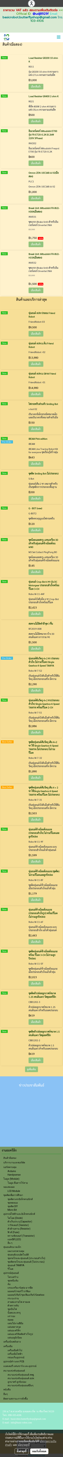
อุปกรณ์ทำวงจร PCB (13, 1361)
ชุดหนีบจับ (13, 1280)
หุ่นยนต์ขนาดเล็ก (12, 1247)
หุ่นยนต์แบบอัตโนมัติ (18, 1254)
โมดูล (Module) (11, 1178)
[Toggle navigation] (58, 37)
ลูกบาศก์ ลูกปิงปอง (17, 1381)
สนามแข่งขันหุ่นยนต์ (14, 1370)
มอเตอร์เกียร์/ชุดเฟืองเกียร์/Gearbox (26, 1294)
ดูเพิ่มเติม (31, 1069)
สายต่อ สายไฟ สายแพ (19, 1302)
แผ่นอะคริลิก (14, 1330)
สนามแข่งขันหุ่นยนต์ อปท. (21, 1378)
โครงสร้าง (13, 1277)
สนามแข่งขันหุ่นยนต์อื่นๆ (20, 1385)
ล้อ (9, 1284)
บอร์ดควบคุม (9, 1167)
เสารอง (11, 1316)
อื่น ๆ (10, 1243)
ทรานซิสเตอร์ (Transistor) (21, 1235)
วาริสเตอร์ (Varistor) (18, 1225)
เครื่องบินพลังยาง (12, 1341)
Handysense (14, 1174)
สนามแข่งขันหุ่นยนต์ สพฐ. (21, 1374)
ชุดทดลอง (13, 1202)
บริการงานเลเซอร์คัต (14, 1162)
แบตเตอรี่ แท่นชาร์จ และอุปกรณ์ (19, 1366)
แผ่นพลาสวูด (14, 1327)
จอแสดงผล (9, 1187)
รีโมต (10, 1269)
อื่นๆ (5, 1394)
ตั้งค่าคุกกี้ (21, 1451)
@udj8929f (41, 13)
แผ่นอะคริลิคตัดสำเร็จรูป (20, 1334)
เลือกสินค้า (36, 86)
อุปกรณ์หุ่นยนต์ (11, 1273)
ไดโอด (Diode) (15, 1218)
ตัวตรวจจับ (13, 1305)
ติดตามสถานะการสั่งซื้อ (15, 1398)
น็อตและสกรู (14, 1312)
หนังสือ (7, 1389)
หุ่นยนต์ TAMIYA (16, 1265)
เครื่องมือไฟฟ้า (15, 1354)
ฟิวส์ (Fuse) (13, 1232)
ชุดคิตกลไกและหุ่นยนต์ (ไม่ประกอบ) (26, 1261)
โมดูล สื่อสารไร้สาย (18, 1183)
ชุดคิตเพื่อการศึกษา (13, 1195)
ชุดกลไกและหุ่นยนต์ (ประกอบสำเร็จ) (26, 1258)
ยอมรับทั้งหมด (39, 1451)
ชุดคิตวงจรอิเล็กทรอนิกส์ (20, 1199)
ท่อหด (10, 1319)
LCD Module (14, 1191)
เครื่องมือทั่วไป (15, 1350)
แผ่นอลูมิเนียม (15, 1337)
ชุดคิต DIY (13, 1206)
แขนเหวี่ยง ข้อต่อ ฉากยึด (20, 1287)
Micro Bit (12, 1209)
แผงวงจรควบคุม (16, 1251)
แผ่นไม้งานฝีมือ (15, 1323)
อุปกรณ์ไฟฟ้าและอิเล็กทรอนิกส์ (19, 1214)
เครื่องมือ (7, 1346)
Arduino (12, 1171)
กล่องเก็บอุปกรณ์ (16, 1357)
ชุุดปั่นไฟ (12, 1309)
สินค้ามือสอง (9, 1158)
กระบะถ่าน (13, 1298)
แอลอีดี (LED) (14, 1239)
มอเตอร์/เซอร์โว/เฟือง (19, 1291)
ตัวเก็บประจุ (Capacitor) (20, 1221)
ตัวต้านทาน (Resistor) (19, 1228)
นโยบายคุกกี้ (24, 1444)
